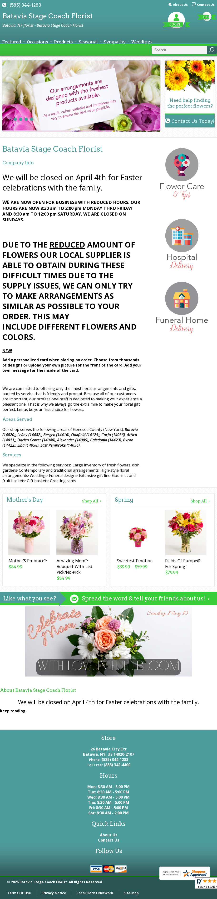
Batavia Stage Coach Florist (47, 16)
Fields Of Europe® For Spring (183, 563)
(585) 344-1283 (25, 5)
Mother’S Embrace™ (28, 560)
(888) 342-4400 (117, 764)
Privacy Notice (53, 893)
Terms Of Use (19, 893)
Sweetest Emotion (135, 560)
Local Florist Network (95, 893)
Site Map (131, 893)
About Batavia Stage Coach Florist (38, 690)
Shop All (92, 501)
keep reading (12, 710)
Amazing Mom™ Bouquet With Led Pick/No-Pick (74, 566)
